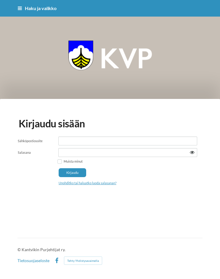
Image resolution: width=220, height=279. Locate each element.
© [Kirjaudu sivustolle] (19, 249)
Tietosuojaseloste (33, 261)
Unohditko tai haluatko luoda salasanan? (87, 183)
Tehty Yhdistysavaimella (83, 260)
